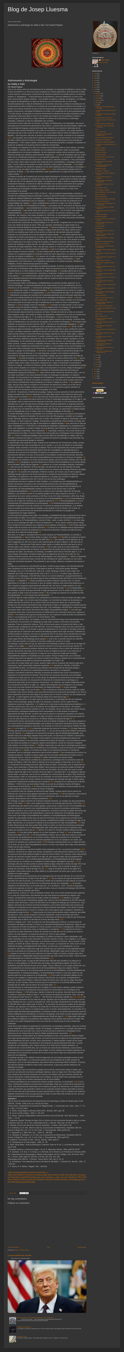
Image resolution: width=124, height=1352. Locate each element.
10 (74, 164)
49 (65, 423)
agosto (97, 102)
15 (31, 203)
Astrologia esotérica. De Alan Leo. (104, 117)
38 (72, 322)
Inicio (48, 1247)
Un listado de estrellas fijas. (24, 1327)
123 (65, 1016)
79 (15, 615)
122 (24, 992)
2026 (95, 73)
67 (24, 537)
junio (96, 355)
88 (31, 728)
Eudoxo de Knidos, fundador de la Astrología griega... (104, 303)
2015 (95, 374)
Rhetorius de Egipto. (100, 148)
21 (61, 235)
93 (23, 750)
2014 (95, 376)
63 (53, 523)
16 (48, 205)
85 (36, 704)
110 (76, 861)
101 (50, 798)
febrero (97, 364)
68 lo (52, 540)
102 (24, 803)
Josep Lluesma (105, 60)
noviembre (98, 96)
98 (16, 784)
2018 (95, 91)
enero (97, 366)
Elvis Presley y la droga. (101, 187)
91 (28, 738)
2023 (95, 80)
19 (23, 213)
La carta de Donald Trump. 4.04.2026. (19, 1255)
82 (62, 687)
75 (45, 593)
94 (60, 752)
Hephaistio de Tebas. (100, 168)
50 (46, 431)
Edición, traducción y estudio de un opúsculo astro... (104, 223)
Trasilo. (97, 129)
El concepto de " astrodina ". (102, 171)
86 (85, 704)
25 (75, 259)
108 (31, 835)
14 (47, 201)
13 (21, 174)
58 (64, 498)
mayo (97, 357)
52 (84, 457)
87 (74, 719)
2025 (95, 76)
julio (96, 105)
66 (40, 532)
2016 (95, 371)
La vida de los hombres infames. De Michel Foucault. (104, 235)
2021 (95, 85)
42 (18, 358)
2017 (95, 369)
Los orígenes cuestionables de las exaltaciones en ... (104, 134)
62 (72, 520)
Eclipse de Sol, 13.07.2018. (102, 243)
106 (18, 832)
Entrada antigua (82, 1247)
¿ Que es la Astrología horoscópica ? (104, 137)
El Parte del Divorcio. (100, 159)
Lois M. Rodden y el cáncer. (102, 190)
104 (79, 823)
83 (42, 690)
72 (29, 581)
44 (84, 368)
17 (25, 208)
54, (9, 467)
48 (73, 411)
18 (23, 210)
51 (12, 435)
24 (35, 256)
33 (16, 305)
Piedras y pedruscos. (100, 194)
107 (66, 832)
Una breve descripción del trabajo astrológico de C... (103, 319)
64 (68, 525)
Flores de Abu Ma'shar (101, 295)
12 (25, 172)
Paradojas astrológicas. (101, 216)
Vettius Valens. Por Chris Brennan (104, 305)
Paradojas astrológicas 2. (101, 214)
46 (69, 382)
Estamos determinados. (101, 196)
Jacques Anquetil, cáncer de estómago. (105, 199)
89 (69, 728)
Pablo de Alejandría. (100, 150)
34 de (48, 305)
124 (70, 1033)
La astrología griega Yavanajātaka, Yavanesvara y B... (104, 340)
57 (80, 493)
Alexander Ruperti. (100, 226)
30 (45, 293)
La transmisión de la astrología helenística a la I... (103, 344)
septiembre (98, 100)
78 (70, 610)
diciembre (98, 93)
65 (47, 527)
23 (36, 252)
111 (46, 869)
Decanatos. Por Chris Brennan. (103, 139)
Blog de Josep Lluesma (38, 9)
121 (54, 985)
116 (61, 919)
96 (82, 762)
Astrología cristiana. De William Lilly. (104, 123)
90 (23, 733)
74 (84, 588)
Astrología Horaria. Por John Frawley (104, 157)
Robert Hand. (98, 314)
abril (96, 359)
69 (47, 547)
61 (50, 503)
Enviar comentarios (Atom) (22, 1250)
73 (65, 588)
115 (31, 912)
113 (71, 883)
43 (79, 358)
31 (9, 295)
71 (16, 581)
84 (68, 697)
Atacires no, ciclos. (22, 1336)
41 (37, 351)
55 (18, 472)
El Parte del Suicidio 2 (100, 152)
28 (32, 288)
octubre (97, 98)
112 (50, 878)
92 (36, 745)
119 (51, 958)
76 (22, 595)
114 (61, 898)
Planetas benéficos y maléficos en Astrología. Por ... (104, 181)
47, (17, 399)
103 (83, 803)
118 (9, 953)
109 (43, 842)
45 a (38, 373)
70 (69, 556)
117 (61, 929)
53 (40, 464)
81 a (26, 646)
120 (49, 975)
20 (50, 227)
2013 (95, 378)
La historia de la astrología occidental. (104, 142)
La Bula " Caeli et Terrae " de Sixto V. (104, 297)
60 (77, 501)
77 (52, 595)
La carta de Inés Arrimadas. (102, 201)
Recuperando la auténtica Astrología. (104, 241)
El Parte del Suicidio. (100, 154)
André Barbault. (99, 228)
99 (33, 786)
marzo (97, 362)
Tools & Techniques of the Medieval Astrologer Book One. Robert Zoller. (35, 1317)
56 (30, 491)
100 (60, 794)
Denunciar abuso (97, 383)
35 (40, 307)
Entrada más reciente (13, 1247)
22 (50, 249)
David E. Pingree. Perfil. (101, 316)
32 (74, 297)
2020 (95, 87)
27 (20, 276)
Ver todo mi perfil (103, 62)
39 (78, 324)
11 (85, 167)
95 (42, 757)
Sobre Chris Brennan (100, 131)
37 (57, 317)
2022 (95, 82)
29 (49, 290)
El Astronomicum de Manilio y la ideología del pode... (103, 165)
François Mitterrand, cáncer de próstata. (105, 192)
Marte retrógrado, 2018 (101, 300)
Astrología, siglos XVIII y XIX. (102, 260)
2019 (95, 89)
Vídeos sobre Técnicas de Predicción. (104, 311)
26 (59, 271)
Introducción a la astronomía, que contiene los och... (103, 351)
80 (48, 639)
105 (37, 830)
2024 (95, 78)
